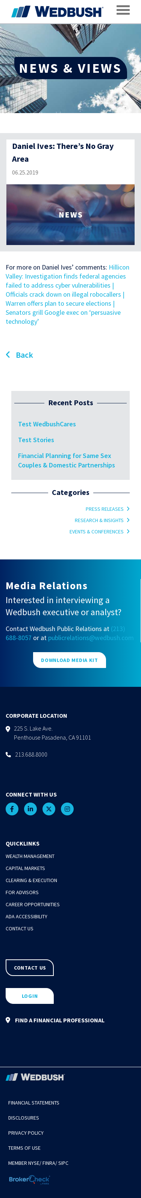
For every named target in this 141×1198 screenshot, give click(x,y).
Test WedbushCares (47, 424)
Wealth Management (30, 856)
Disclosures (23, 1117)
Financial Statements (33, 1102)
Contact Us (19, 928)
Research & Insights (99, 520)
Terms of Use (24, 1147)
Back (19, 354)
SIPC (63, 1163)
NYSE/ (34, 1163)
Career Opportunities (33, 904)
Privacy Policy (26, 1132)
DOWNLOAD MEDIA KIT (69, 660)
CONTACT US (30, 967)
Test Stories (36, 439)
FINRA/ (49, 1163)
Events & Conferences (97, 531)
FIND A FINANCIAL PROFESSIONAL (55, 1020)
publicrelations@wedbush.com (91, 637)
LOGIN (30, 996)
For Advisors (22, 892)
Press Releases (105, 509)
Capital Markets (25, 868)
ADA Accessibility (26, 916)
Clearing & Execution (31, 880)
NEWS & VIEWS (70, 68)
